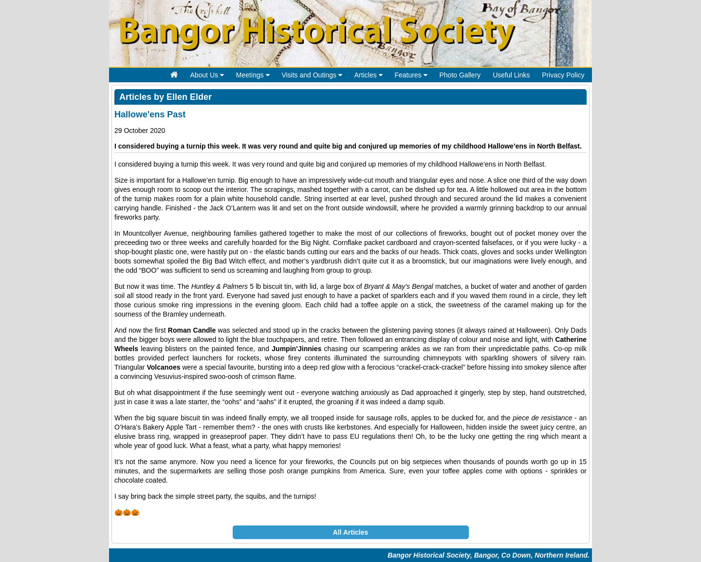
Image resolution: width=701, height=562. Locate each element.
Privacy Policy (563, 75)
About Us (206, 75)
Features (410, 75)
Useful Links (511, 75)
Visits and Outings (311, 75)
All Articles (351, 532)
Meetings (253, 75)
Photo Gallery (459, 75)
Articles (368, 75)
